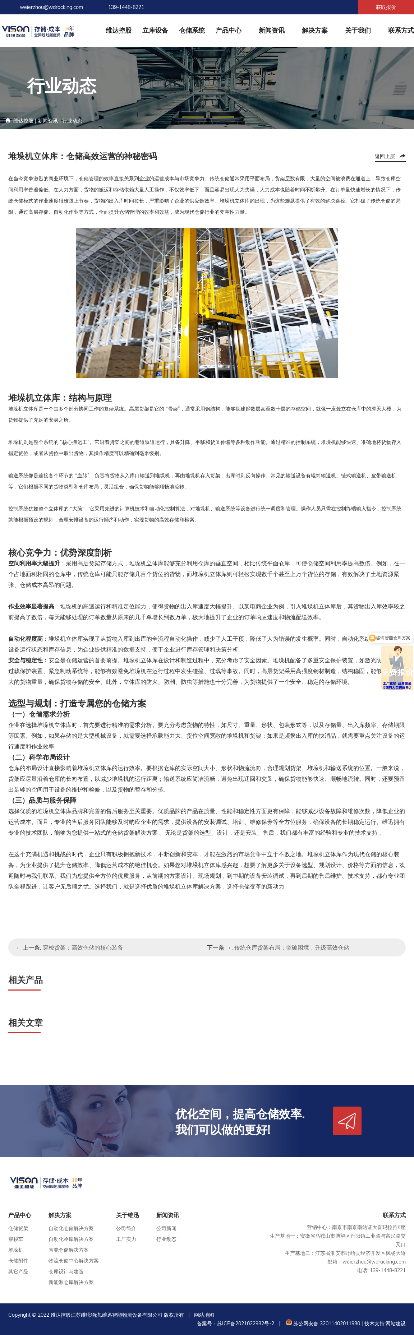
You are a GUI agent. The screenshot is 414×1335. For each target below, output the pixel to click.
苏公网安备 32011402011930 (322, 1323)
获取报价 (386, 7)
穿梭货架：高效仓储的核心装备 (83, 947)
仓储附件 (18, 1260)
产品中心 (229, 30)
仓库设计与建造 (66, 1271)
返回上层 (385, 156)
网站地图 (204, 1315)
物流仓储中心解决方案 (74, 1260)
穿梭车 (15, 1239)
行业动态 (72, 120)
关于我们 (358, 30)
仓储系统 (192, 30)
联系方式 (401, 30)
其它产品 (18, 1271)
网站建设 (396, 1323)
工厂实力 (126, 1239)
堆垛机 (15, 1250)
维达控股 (119, 30)
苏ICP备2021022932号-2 (245, 1323)
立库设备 (155, 30)
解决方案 (315, 30)
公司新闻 (166, 1228)
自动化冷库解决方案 (71, 1239)
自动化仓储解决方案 (71, 1228)
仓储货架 (18, 1228)
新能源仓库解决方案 (71, 1282)
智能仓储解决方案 (69, 1250)
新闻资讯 (272, 30)
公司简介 (126, 1228)
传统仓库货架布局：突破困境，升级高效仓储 (291, 947)
